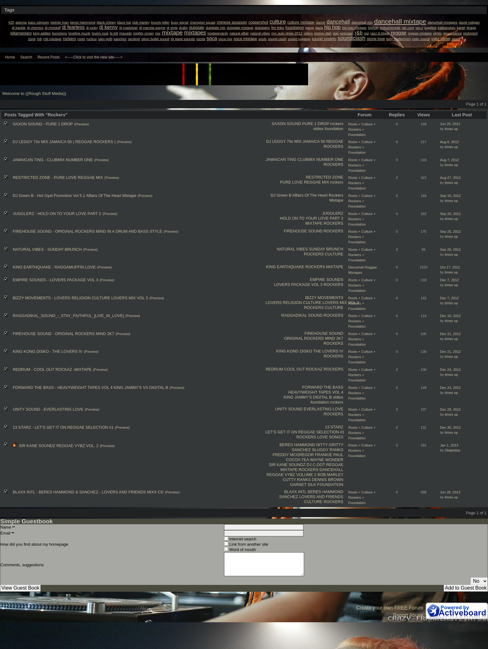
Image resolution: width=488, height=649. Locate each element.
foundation (334, 128)
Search (26, 57)
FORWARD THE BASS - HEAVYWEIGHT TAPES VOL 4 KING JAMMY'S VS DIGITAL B (90, 387)
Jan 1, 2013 (449, 445)
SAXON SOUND (286, 123)
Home (10, 57)
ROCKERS (333, 146)
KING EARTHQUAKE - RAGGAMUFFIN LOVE (54, 267)
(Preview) (81, 124)
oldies (318, 128)
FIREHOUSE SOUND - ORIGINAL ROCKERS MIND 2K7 (63, 333)
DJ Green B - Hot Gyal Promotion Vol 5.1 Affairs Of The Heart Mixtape (74, 195)
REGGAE (334, 141)
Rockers (336, 195)
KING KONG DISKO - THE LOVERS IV (47, 351)
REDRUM (274, 369)
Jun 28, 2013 (450, 492)
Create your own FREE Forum (389, 607)
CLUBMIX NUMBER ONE (320, 159)
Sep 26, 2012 (450, 249)
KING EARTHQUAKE (285, 266)
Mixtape (336, 200)
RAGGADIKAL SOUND (302, 315)
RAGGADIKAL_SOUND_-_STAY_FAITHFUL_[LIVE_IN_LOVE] (68, 315)
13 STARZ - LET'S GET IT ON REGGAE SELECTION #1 (63, 427)
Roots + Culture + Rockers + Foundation (362, 129)
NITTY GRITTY (329, 444)
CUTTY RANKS (297, 479)
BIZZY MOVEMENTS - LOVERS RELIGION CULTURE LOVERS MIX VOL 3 (80, 298)
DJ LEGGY (276, 141)
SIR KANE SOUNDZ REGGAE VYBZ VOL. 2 (58, 445)
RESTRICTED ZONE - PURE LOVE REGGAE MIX (58, 177)
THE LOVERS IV (328, 351)
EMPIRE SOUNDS (326, 279)
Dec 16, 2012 (450, 316)
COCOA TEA (297, 459)
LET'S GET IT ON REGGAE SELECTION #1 (305, 432)
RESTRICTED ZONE (324, 177)
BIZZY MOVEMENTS (324, 297)
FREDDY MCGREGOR (293, 454)
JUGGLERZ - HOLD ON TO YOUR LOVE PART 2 (57, 213)
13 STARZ (334, 427)
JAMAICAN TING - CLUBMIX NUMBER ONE (53, 159)
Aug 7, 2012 (449, 160)
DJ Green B (280, 195)
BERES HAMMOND (297, 444)
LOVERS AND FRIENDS (321, 496)
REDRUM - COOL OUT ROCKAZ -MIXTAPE (52, 369)
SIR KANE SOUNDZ (287, 464)
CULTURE (334, 254)
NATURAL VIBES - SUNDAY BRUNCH (47, 249)
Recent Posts (48, 57)
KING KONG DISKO (294, 351)
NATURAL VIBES (292, 249)
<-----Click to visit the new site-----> (94, 57)
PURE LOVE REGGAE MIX (304, 182)
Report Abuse (408, 615)
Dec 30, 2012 (450, 427)
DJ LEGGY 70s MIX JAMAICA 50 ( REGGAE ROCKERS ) (64, 141)
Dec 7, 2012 (449, 280)
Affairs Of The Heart (309, 195)
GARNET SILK (303, 484)
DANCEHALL (331, 469)
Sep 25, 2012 (450, 231)
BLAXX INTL (295, 491)
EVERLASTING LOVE (323, 409)
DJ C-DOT (316, 464)
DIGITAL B (322, 397)
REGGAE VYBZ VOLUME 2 (291, 474)
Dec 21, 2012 (450, 334)
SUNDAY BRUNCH (326, 249)
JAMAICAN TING (281, 159)
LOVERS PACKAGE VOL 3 (298, 284)
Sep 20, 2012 (450, 214)
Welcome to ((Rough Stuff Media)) (34, 93)
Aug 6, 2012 (449, 142)
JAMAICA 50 (314, 141)
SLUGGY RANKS (327, 449)
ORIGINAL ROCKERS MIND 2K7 (313, 338)
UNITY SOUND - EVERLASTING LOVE (48, 409)
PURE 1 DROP (315, 123)
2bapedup (452, 450)
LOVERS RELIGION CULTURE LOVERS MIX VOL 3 (312, 302)
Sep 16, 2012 (450, 196)
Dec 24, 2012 (450, 369)
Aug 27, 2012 (450, 178)
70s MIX (294, 141)
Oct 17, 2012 (450, 267)
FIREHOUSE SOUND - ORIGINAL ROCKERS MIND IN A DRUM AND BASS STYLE (87, 231)
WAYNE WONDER (326, 459)
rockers (336, 123)
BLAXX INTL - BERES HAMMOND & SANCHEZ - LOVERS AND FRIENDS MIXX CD (88, 492)
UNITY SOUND (289, 409)
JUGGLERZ (332, 213)
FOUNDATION (330, 484)
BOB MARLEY (330, 474)
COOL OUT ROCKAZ (303, 369)
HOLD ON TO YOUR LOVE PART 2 (311, 218)
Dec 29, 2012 (450, 409)
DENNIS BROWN (327, 479)
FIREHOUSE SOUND (303, 231)
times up (451, 129)
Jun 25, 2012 (450, 124)
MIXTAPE (313, 223)
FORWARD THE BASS (322, 387)
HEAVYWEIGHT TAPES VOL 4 (315, 392)
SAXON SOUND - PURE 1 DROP (43, 124)
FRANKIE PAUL (329, 454)
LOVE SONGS (330, 437)
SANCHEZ (301, 449)
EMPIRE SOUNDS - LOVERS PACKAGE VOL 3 (55, 280)
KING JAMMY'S (298, 397)
